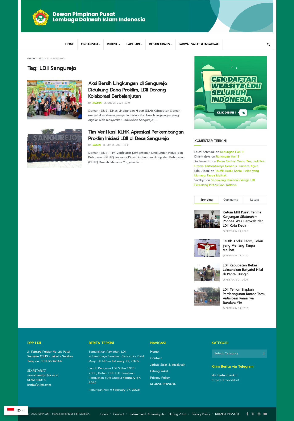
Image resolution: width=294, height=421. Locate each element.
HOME (69, 44)
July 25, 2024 (112, 145)
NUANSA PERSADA (163, 384)
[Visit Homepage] (147, 19)
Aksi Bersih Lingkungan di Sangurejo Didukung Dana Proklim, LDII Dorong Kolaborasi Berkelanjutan (127, 90)
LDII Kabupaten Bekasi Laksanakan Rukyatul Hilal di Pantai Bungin (243, 270)
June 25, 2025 (113, 103)
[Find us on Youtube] (265, 414)
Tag (41, 58)
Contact (156, 358)
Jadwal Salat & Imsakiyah (167, 365)
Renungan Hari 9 (232, 152)
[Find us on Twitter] (253, 414)
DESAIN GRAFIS (159, 44)
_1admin (97, 103)
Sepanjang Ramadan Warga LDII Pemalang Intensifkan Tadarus (224, 182)
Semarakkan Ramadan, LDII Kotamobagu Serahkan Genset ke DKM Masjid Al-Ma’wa (116, 356)
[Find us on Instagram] (259, 414)
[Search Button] (268, 44)
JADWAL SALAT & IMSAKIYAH (199, 44)
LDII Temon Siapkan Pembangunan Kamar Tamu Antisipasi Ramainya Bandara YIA (244, 296)
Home (31, 58)
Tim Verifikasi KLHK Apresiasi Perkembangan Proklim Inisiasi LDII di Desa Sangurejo (136, 135)
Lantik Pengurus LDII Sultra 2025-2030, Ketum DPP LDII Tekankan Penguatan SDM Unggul (112, 373)
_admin (96, 145)
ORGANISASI (89, 44)
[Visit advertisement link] (230, 92)
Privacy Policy (160, 378)
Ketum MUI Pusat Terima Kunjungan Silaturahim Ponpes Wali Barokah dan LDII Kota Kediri (243, 219)
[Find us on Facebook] (247, 414)
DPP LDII (43, 414)
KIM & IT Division (78, 414)
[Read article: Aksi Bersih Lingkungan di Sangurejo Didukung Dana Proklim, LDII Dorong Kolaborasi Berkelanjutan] (54, 99)
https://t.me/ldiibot (225, 380)
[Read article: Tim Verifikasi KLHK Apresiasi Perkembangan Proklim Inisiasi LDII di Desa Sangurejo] (54, 148)
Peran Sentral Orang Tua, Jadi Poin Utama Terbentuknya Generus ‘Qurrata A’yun (229, 163)
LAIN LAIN (133, 44)
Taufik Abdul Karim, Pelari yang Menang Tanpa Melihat (243, 245)
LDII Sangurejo (56, 58)
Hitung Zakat (159, 371)
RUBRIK (112, 44)
